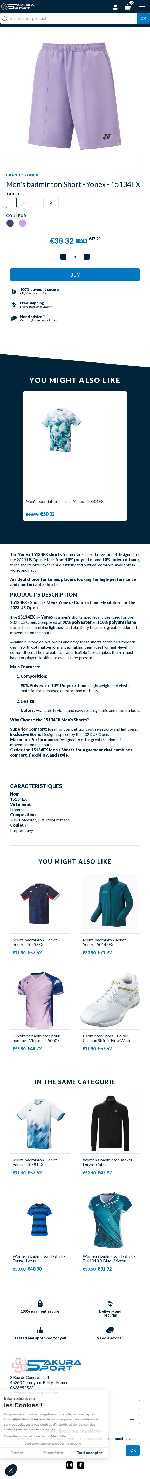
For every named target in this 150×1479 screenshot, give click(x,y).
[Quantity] (75, 257)
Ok (143, 18)
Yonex (31, 175)
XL (52, 202)
